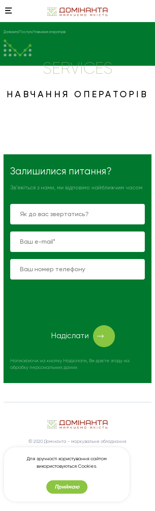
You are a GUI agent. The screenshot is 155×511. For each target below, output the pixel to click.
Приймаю (67, 488)
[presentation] (69, 302)
